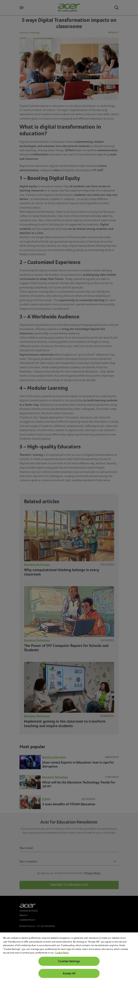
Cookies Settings (69, 961)
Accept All (69, 973)
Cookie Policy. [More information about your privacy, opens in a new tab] (62, 952)
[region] (69, 956)
